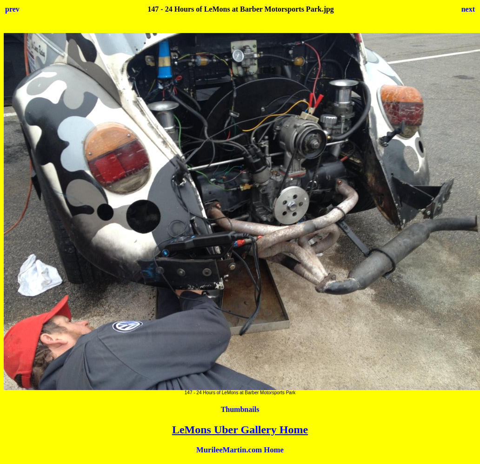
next (468, 9)
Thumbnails (240, 409)
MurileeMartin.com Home (240, 449)
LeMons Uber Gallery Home (240, 430)
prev (12, 9)
